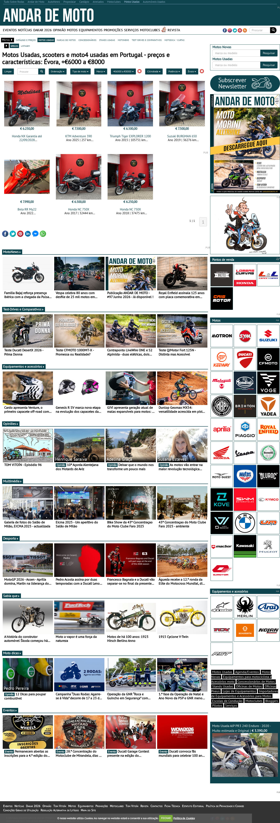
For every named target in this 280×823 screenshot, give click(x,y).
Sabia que (11, 596)
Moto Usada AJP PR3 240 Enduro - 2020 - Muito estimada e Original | (245, 750)
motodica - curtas (174, 40)
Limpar (8, 71)
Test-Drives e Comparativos (23, 309)
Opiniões (10, 424)
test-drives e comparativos (147, 40)
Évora (192, 71)
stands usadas (107, 40)
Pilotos (217, 705)
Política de (184, 818)
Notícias (25, 30)
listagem (25, 46)
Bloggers (271, 701)
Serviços (131, 30)
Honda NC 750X (78, 209)
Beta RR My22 (27, 209)
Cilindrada (154, 71)
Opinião (59, 30)
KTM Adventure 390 (78, 136)
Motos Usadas (222, 672)
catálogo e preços (26, 40)
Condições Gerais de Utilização (21, 810)
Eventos (10, 30)
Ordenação (57, 71)
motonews (123, 40)
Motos (72, 30)
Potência (174, 71)
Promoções (113, 30)
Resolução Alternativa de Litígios (60, 810)
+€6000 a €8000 (123, 71)
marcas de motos (66, 40)
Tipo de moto (80, 71)
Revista (174, 30)
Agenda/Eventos (247, 672)
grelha (14, 46)
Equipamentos (91, 30)
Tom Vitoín (59, 806)
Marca (100, 71)
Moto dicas (12, 653)
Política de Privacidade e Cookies (225, 806)
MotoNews (12, 252)
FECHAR (166, 818)
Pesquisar (269, 53)
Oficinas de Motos (249, 686)
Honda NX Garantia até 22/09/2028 (27, 138)
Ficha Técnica (172, 806)
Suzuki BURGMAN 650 (182, 136)
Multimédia (12, 481)
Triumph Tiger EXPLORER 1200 (130, 136)
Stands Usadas (222, 686)
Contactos (156, 806)
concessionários (87, 40)
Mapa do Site (88, 810)
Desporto (11, 538)
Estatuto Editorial (193, 806)
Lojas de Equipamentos (239, 691)
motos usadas (46, 40)
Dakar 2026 (42, 30)
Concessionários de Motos (256, 681)
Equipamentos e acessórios (24, 366)
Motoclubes (150, 30)
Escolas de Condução (227, 701)
